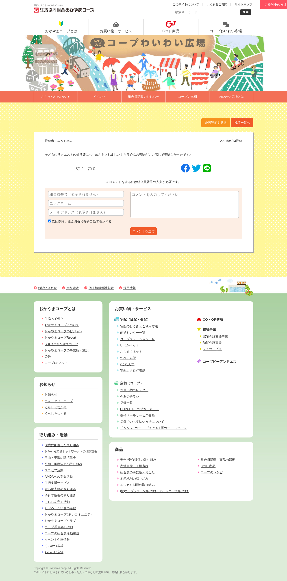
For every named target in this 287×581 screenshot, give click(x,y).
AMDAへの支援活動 (59, 476)
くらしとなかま (56, 407)
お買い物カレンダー (134, 390)
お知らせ (51, 394)
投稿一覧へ (242, 122)
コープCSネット (56, 363)
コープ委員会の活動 (59, 527)
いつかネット (129, 345)
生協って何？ (54, 318)
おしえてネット (131, 351)
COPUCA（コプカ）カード (139, 409)
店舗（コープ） (132, 383)
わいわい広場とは (231, 96)
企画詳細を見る (216, 122)
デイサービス (212, 349)
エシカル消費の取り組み (137, 485)
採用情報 (129, 288)
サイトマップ (243, 4)
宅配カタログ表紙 (132, 370)
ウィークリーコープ (59, 401)
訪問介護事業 (212, 342)
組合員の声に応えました (137, 472)
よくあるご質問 (217, 4)
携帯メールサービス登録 (137, 415)
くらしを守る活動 (57, 502)
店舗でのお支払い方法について (142, 421)
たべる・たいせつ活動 (60, 508)
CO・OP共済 (213, 319)
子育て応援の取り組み (60, 495)
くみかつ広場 (54, 546)
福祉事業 (209, 329)
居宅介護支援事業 (215, 336)
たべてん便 (128, 358)
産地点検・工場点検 (134, 466)
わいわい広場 (54, 552)
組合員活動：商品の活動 (218, 459)
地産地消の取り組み (134, 478)
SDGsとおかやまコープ (61, 344)
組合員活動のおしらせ (143, 96)
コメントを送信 (143, 231)
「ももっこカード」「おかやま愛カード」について (153, 428)
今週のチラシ (129, 396)
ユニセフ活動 (54, 470)
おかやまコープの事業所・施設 (67, 350)
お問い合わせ (47, 288)
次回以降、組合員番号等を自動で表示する (80, 221)
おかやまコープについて (62, 325)
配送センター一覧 (132, 332)
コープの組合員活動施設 (62, 533)
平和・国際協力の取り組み (63, 464)
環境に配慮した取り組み (62, 445)
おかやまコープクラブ (60, 520)
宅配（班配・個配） (135, 319)
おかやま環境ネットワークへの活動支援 (71, 451)
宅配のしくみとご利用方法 (139, 326)
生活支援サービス (57, 483)
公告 (48, 356)
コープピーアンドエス (219, 361)
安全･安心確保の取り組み (138, 459)
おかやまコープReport (60, 337)
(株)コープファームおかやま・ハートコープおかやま (154, 491)
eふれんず (127, 364)
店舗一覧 (126, 403)
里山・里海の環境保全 (60, 457)
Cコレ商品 (208, 466)
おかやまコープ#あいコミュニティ (69, 514)
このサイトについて (186, 4)
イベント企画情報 (57, 539)
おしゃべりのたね (55, 96)
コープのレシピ (212, 472)
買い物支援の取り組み (60, 489)
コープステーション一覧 (137, 339)
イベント (99, 96)
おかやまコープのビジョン (63, 331)
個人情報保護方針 (101, 288)
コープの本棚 (187, 96)
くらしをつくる (56, 413)
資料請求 (72, 288)
